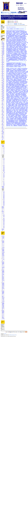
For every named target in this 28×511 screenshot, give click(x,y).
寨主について (3, 212)
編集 (10, 17)
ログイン (20, 18)
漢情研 (14, 15)
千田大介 (5, 333)
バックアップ (16, 17)
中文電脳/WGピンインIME (3, 265)
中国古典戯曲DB (21, 15)
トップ (4, 17)
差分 (12, 17)
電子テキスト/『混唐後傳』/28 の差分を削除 (16, 24)
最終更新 (12, 18)
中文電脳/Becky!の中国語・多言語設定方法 (3, 276)
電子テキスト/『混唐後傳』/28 (10, 12)
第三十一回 (3, 134)
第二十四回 (3, 112)
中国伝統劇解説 (3, 195)
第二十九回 (3, 129)
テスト (3, 259)
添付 (21, 17)
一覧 (5, 18)
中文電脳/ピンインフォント (3, 244)
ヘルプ (16, 18)
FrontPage (3, 238)
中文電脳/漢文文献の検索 (3, 306)
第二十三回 (3, 108)
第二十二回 (3, 105)
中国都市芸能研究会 (7, 15)
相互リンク (3, 209)
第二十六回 (3, 119)
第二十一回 (3, 101)
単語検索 (8, 18)
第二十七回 (3, 122)
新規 (3, 18)
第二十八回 (3, 125)
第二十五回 (3, 115)
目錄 (3, 42)
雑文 (3, 206)
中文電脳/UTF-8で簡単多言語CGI (3, 252)
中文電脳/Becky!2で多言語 (3, 286)
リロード (24, 17)
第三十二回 (3, 138)
